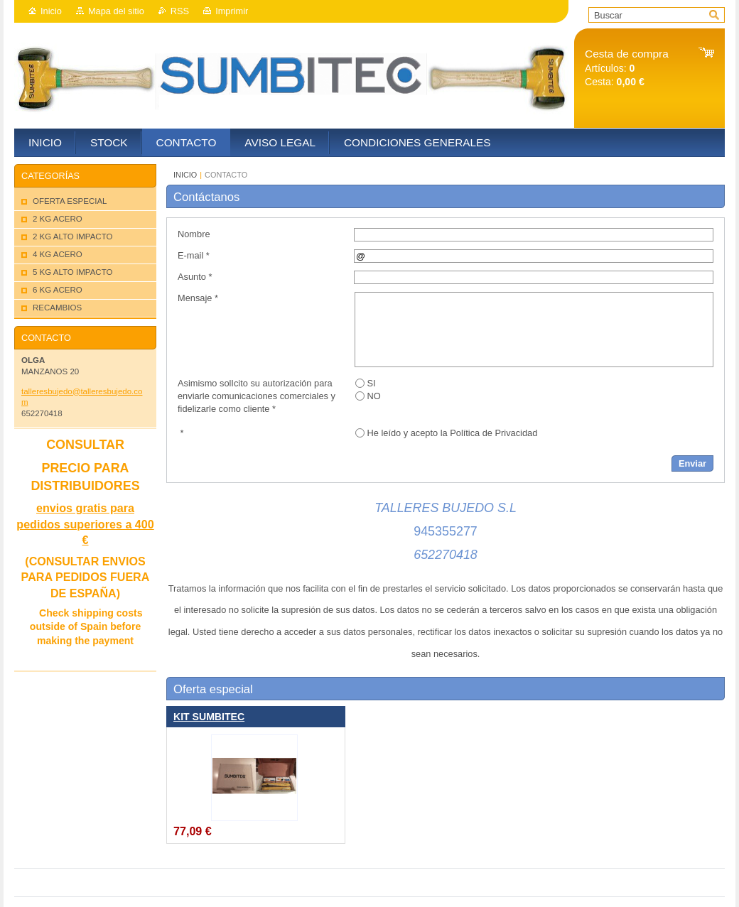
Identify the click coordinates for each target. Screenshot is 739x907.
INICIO (185, 174)
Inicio (51, 11)
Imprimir (231, 11)
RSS (180, 11)
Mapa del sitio (116, 11)
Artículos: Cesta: (627, 67)
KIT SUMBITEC (208, 716)
